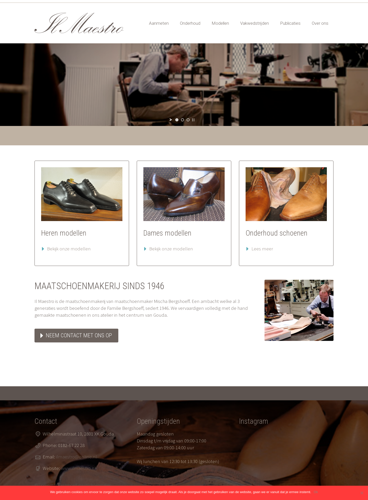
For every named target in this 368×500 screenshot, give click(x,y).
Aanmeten (159, 23)
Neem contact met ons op (79, 335)
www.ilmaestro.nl (78, 468)
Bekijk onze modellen (69, 249)
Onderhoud (190, 23)
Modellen (220, 23)
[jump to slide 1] (176, 119)
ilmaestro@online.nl (76, 457)
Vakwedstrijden (254, 23)
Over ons (320, 23)
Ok (316, 492)
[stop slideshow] (193, 119)
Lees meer (262, 249)
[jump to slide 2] (182, 119)
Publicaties (290, 23)
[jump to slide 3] (188, 119)
